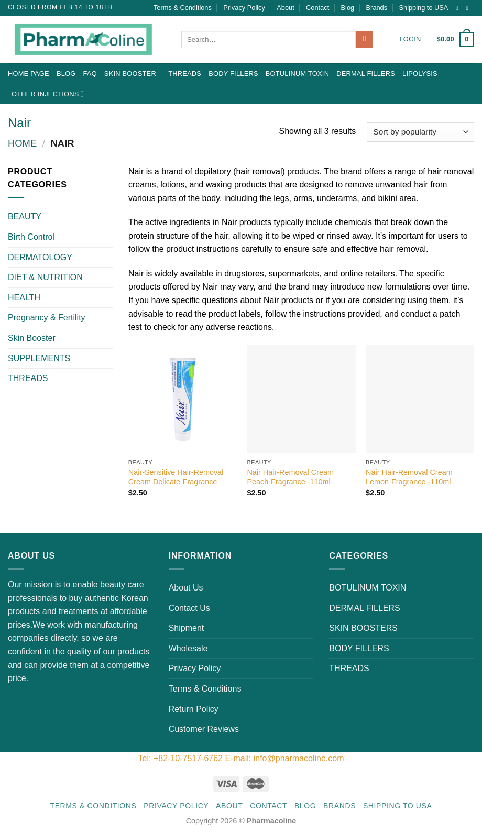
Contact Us (189, 608)
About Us (186, 587)
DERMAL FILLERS (365, 73)
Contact (317, 8)
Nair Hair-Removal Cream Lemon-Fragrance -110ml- (409, 477)
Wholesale (188, 648)
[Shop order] (420, 132)
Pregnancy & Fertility (46, 317)
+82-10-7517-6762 (188, 758)
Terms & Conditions (183, 8)
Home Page (28, 73)
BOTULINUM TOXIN (297, 73)
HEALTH (24, 297)
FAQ (89, 73)
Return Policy (193, 709)
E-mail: (284, 758)
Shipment (186, 628)
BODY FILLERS (233, 73)
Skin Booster (132, 74)
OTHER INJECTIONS (48, 94)
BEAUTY (24, 216)
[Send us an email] (469, 8)
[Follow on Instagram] (459, 8)
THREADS (184, 73)
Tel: (146, 758)
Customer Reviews (204, 729)
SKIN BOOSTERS (363, 628)
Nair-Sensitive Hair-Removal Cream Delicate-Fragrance (176, 477)
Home (22, 143)
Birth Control (31, 236)
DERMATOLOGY (40, 257)
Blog (348, 8)
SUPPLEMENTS (39, 358)
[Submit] (364, 40)
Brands (377, 8)
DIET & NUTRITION (45, 277)
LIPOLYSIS (419, 73)
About (285, 8)
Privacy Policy (244, 8)
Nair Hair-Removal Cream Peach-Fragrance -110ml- (290, 477)
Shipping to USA (423, 8)
